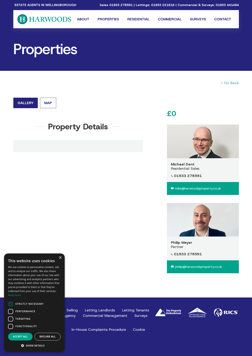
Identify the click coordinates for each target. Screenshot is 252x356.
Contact (222, 19)
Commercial (170, 19)
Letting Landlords (100, 310)
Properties (108, 19)
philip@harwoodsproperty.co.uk (198, 267)
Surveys (198, 19)
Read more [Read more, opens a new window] (14, 295)
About (83, 19)
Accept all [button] (20, 336)
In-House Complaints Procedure (99, 329)
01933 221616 (162, 5)
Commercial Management (105, 315)
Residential (138, 19)
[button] (34, 345)
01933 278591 (121, 5)
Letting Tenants (135, 310)
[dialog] (34, 302)
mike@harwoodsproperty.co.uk (198, 188)
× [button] (60, 257)
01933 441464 (227, 5)
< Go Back (230, 83)
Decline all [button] (48, 336)
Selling (72, 310)
